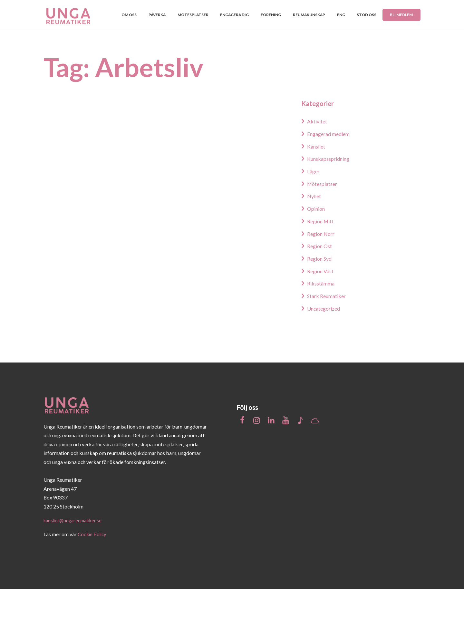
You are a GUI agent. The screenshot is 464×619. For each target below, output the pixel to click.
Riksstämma (322, 313)
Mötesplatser (324, 213)
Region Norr (322, 263)
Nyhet (315, 225)
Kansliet (317, 176)
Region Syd (321, 288)
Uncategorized (325, 338)
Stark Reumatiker (329, 325)
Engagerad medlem (331, 163)
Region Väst (322, 300)
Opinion (317, 238)
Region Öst (321, 275)
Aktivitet (318, 151)
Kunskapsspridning (331, 188)
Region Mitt (322, 251)
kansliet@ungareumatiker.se (75, 550)
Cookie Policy (93, 564)
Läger (314, 201)
